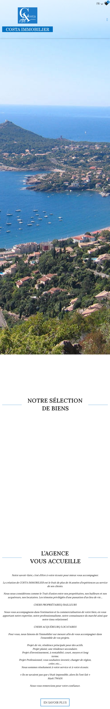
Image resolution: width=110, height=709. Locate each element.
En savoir (55, 702)
